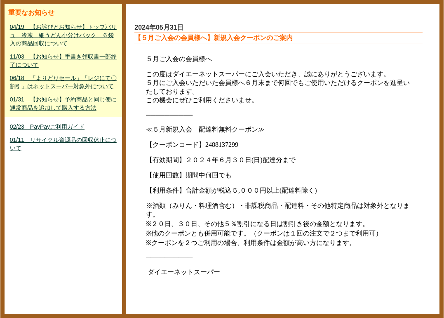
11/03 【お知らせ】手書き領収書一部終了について (63, 60)
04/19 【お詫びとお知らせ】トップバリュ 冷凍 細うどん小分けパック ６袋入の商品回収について (63, 35)
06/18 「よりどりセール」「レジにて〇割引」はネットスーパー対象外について (63, 82)
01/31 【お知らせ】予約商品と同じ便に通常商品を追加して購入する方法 (63, 103)
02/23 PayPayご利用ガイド (47, 126)
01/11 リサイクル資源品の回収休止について (63, 144)
